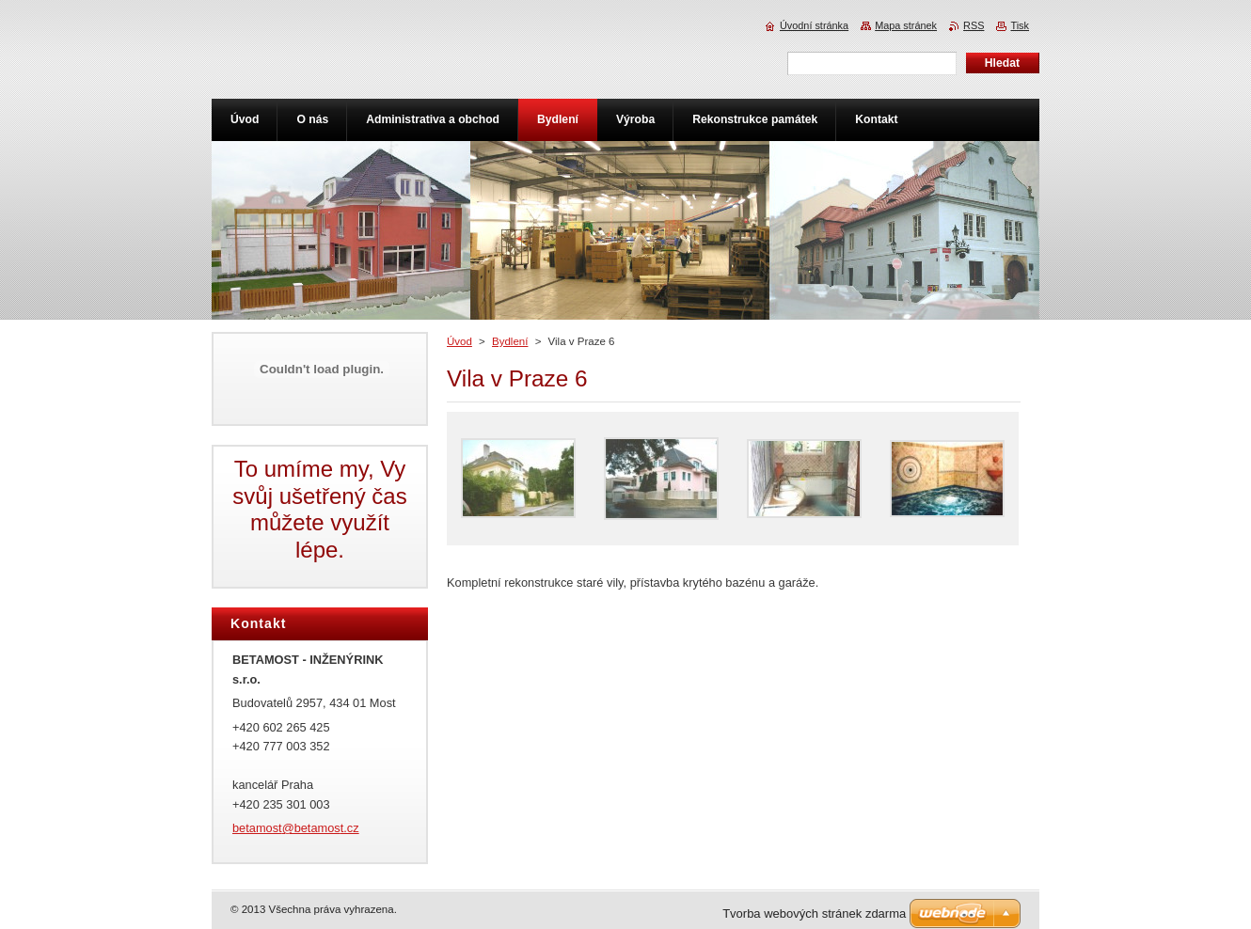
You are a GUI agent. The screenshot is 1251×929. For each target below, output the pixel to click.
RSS (973, 25)
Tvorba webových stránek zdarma (814, 913)
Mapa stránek (906, 25)
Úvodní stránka (814, 25)
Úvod (459, 341)
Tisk (1019, 25)
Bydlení (510, 341)
